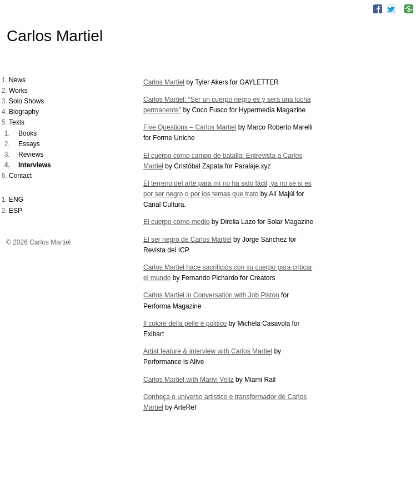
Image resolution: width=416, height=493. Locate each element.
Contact (20, 176)
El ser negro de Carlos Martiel (187, 239)
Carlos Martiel (55, 35)
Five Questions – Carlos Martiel (189, 127)
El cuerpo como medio (176, 222)
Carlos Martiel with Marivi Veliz (188, 380)
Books (27, 133)
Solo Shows (26, 101)
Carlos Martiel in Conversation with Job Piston (211, 295)
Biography (24, 112)
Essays (29, 144)
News (17, 80)
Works (18, 90)
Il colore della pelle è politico (185, 323)
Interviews (34, 165)
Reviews (30, 154)
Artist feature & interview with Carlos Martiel (207, 351)
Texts (16, 122)
